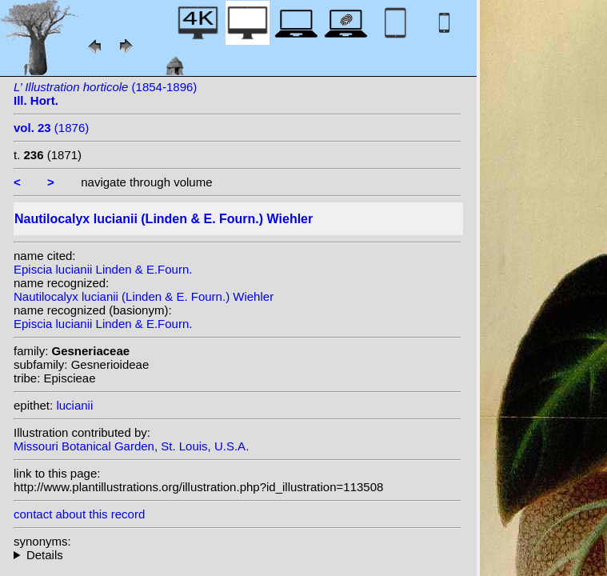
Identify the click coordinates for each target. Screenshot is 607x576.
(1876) (51, 127)
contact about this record (79, 514)
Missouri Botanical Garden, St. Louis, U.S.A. (131, 446)
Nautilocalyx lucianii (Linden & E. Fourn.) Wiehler (144, 296)
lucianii (74, 405)
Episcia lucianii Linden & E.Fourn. (103, 269)
